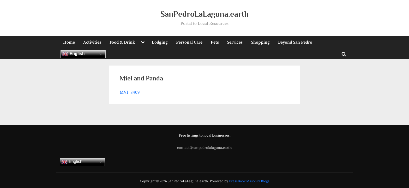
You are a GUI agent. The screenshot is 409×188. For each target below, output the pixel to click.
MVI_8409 (130, 92)
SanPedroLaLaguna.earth (204, 14)
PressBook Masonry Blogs (249, 181)
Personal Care (189, 42)
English (73, 54)
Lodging (160, 42)
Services (235, 42)
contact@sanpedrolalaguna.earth (204, 147)
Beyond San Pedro (295, 42)
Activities (92, 42)
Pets (215, 42)
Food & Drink (122, 42)
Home (69, 42)
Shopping (260, 42)
